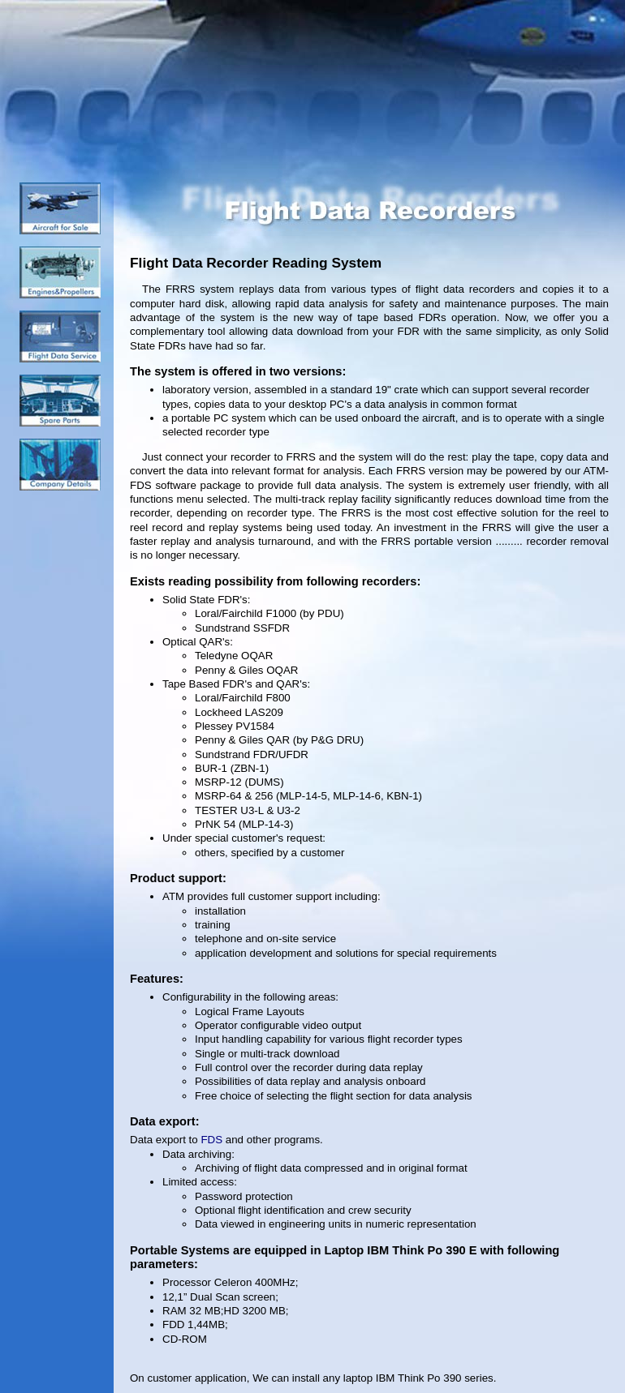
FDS (211, 1140)
